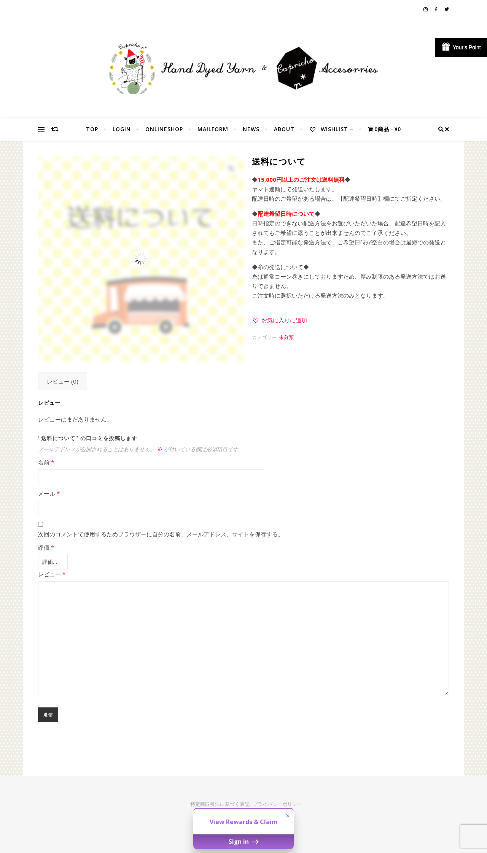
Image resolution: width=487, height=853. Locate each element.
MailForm (212, 129)
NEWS (251, 129)
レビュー (51, 572)
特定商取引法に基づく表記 (220, 802)
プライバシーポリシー (277, 802)
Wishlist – (331, 129)
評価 (46, 547)
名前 (46, 462)
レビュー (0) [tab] (62, 381)
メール (49, 493)
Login (122, 129)
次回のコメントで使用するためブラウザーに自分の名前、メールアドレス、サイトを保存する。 (160, 534)
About (284, 129)
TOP (92, 129)
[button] (279, 320)
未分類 (286, 337)
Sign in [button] (243, 841)
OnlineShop (164, 129)
